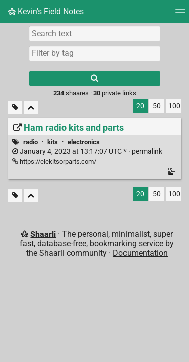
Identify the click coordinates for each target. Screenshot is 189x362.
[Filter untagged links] (15, 107)
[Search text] (94, 33)
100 (174, 106)
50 (157, 106)
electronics (84, 142)
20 (140, 106)
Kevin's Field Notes (46, 11)
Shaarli (43, 234)
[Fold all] (31, 107)
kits (52, 142)
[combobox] (94, 53)
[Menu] (180, 14)
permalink (87, 151)
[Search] (94, 78)
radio (30, 142)
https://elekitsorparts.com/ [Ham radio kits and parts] (54, 161)
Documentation (140, 253)
